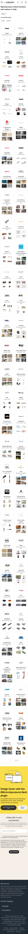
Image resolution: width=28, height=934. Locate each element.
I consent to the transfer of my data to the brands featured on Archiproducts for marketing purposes (14, 837)
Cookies (21, 928)
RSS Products (11, 931)
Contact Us (10, 901)
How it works (22, 807)
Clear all (8, 20)
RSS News (22, 929)
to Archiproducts (8, 3)
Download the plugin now (8, 807)
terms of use (18, 840)
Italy (3, 20)
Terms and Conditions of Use (10, 929)
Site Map (18, 931)
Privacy (6, 928)
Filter (4, 13)
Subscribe (14, 851)
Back (12, 760)
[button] (2, 2)
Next (16, 760)
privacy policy (3, 841)
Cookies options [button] (13, 928)
